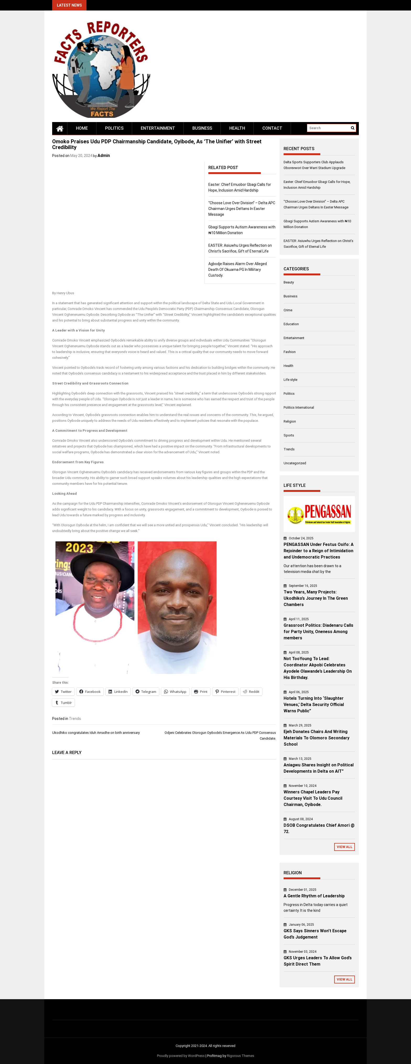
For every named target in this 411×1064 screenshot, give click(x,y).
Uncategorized (295, 463)
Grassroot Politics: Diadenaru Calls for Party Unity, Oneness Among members (318, 631)
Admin (104, 155)
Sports (289, 435)
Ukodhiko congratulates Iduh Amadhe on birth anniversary (96, 733)
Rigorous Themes (240, 1056)
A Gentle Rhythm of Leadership (314, 895)
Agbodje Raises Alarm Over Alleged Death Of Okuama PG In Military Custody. (237, 269)
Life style (290, 380)
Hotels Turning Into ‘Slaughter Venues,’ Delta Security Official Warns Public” (314, 704)
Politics (114, 128)
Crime (288, 310)
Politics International (299, 407)
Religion (290, 421)
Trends (75, 719)
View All (345, 847)
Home (82, 128)
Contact (272, 128)
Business (202, 128)
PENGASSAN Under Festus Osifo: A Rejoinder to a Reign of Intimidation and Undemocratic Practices (319, 551)
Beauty (289, 282)
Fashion (290, 352)
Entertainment (158, 128)
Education (291, 324)
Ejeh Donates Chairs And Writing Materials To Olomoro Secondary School (316, 738)
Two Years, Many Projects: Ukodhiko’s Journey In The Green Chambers (316, 598)
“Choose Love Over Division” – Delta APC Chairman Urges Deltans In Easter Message (241, 209)
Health (237, 128)
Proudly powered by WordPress (181, 1056)
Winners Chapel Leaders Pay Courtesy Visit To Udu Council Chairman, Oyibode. (313, 798)
